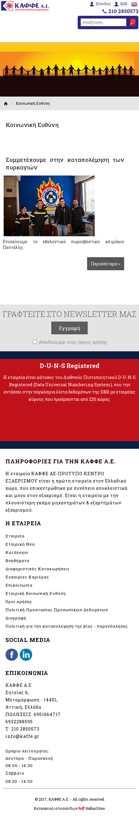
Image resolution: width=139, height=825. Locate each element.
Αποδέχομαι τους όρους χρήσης (73, 342)
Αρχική (6, 103)
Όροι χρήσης (18, 601)
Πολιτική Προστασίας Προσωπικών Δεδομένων (56, 609)
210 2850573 (123, 11)
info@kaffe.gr (22, 736)
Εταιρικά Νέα (20, 544)
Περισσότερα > (105, 264)
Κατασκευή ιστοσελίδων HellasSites (69, 808)
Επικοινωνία (18, 585)
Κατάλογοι (17, 552)
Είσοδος (103, 4)
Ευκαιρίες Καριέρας (27, 577)
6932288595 (19, 721)
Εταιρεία (15, 536)
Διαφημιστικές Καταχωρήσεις (37, 568)
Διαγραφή (15, 618)
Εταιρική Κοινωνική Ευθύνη (35, 593)
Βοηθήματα (17, 560)
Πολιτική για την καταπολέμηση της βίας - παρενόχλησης (66, 626)
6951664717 (47, 714)
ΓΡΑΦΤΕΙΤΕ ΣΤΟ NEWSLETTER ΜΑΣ (69, 314)
